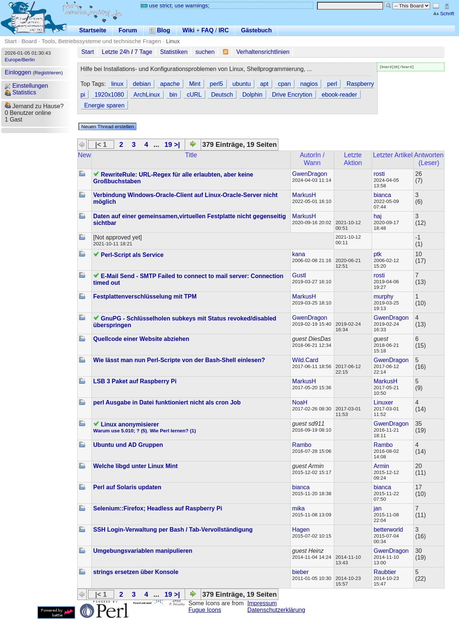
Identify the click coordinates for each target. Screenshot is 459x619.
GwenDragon (309, 174)
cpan (284, 84)
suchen (205, 52)
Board (29, 41)
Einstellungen (26, 86)
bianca (382, 195)
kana (298, 254)
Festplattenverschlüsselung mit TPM (145, 296)
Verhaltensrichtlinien (263, 52)
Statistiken (174, 52)
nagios (309, 84)
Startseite (92, 30)
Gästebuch (256, 30)
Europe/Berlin (20, 59)
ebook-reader (339, 94)
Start (10, 41)
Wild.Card (305, 360)
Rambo (301, 445)
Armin (381, 466)
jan (377, 508)
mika (298, 508)
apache (170, 84)
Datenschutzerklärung (277, 610)
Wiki (188, 30)
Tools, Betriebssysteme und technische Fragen (101, 41)
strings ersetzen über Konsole (135, 572)
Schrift (443, 13)
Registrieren (48, 72)
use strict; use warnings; (175, 5)
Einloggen (18, 72)
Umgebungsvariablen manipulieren (143, 551)
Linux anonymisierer (130, 424)
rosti (379, 174)
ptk (377, 254)
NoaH (299, 402)
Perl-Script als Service (132, 255)
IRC (224, 30)
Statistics (20, 92)
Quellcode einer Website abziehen (141, 339)
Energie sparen (104, 105)
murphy (383, 296)
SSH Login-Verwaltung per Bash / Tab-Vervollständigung (173, 529)
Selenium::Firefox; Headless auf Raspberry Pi (157, 508)
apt (264, 84)
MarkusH (304, 195)
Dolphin (252, 94)
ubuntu (242, 84)
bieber (300, 572)
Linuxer (383, 402)
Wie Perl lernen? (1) (173, 430)
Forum (128, 30)
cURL (194, 94)
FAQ (207, 30)
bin (173, 94)
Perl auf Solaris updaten (127, 487)
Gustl (299, 275)
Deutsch (222, 94)
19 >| (172, 144)
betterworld (388, 529)
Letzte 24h (116, 52)
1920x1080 (109, 94)
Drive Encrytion (292, 94)
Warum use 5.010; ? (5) (120, 430)
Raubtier (385, 572)
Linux (173, 41)
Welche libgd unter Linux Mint (135, 466)
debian (142, 84)
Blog (159, 30)
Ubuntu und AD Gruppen (128, 445)
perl (332, 84)
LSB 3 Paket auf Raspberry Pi (135, 381)
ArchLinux (146, 94)
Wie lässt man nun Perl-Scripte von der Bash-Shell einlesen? (179, 360)
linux (117, 84)
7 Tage (143, 52)
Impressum (262, 603)
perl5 (216, 84)
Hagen (301, 529)
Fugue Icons (204, 610)
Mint (194, 84)
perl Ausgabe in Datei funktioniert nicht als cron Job (167, 402)
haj (377, 216)
